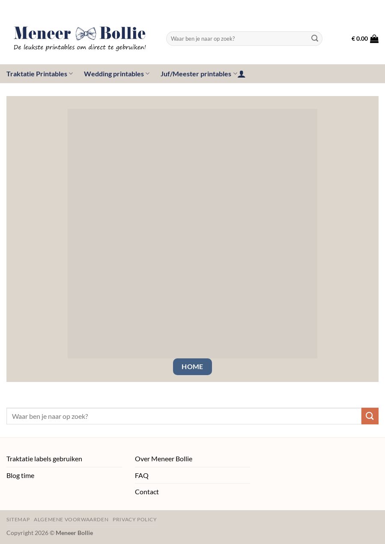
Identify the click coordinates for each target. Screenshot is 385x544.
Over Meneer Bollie (163, 458)
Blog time (20, 475)
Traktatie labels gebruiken (44, 458)
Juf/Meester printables (199, 73)
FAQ (142, 475)
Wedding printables (116, 73)
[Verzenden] (314, 38)
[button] (365, 38)
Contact (147, 491)
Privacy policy (135, 519)
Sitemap (18, 519)
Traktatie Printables (39, 73)
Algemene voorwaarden (71, 519)
